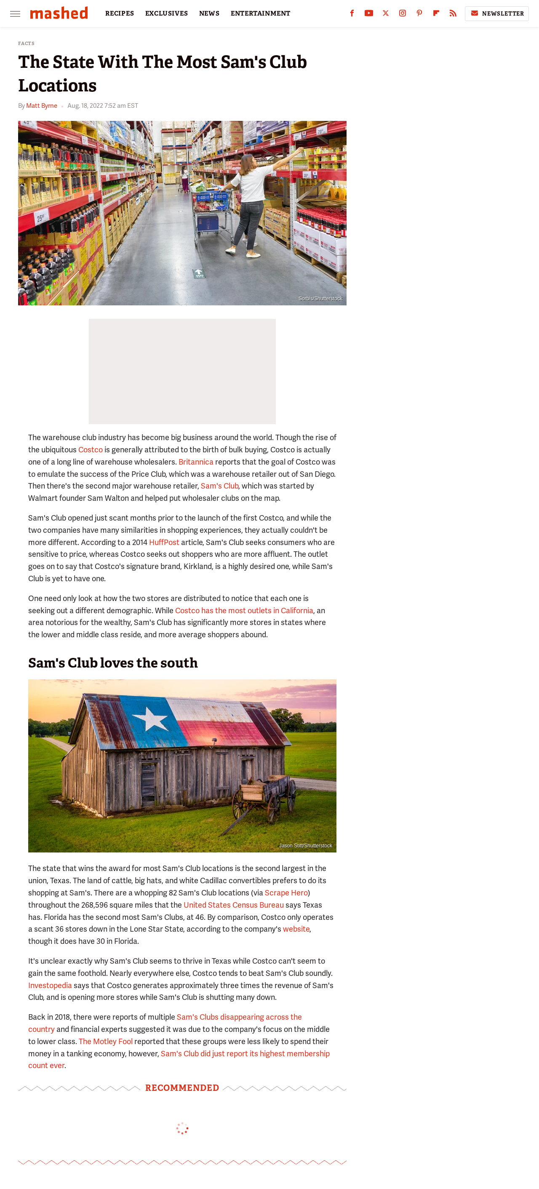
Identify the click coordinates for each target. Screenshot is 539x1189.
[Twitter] (386, 15)
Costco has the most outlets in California (244, 610)
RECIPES (119, 13)
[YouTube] (369, 15)
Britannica (196, 462)
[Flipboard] (436, 15)
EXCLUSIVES (166, 13)
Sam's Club (219, 486)
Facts (26, 43)
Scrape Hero (286, 893)
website (296, 929)
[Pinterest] (419, 15)
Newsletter (497, 13)
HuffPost (164, 542)
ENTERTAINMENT (261, 13)
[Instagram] (403, 15)
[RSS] (453, 15)
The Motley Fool (106, 1041)
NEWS (209, 13)
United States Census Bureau (234, 905)
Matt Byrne (41, 106)
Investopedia (50, 985)
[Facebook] (352, 15)
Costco (90, 449)
